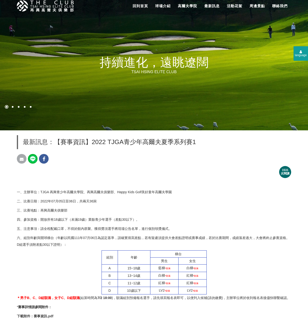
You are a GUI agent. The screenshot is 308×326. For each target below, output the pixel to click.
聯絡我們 (280, 6)
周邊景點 (257, 6)
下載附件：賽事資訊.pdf (35, 316)
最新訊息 (212, 6)
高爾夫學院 (187, 6)
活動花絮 (234, 6)
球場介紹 (163, 6)
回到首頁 (140, 6)
